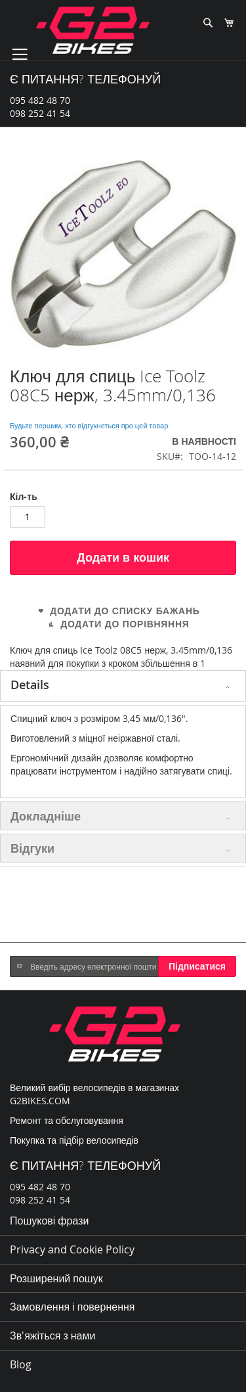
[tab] (123, 686)
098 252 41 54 (40, 113)
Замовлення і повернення (72, 1306)
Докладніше (45, 816)
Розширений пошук (56, 1278)
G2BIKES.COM (40, 1100)
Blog (20, 1364)
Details (29, 684)
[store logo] (93, 30)
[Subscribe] (197, 966)
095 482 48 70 (40, 100)
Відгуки (32, 848)
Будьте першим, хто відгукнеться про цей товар (89, 425)
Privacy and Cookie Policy (72, 1249)
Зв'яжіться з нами (52, 1335)
